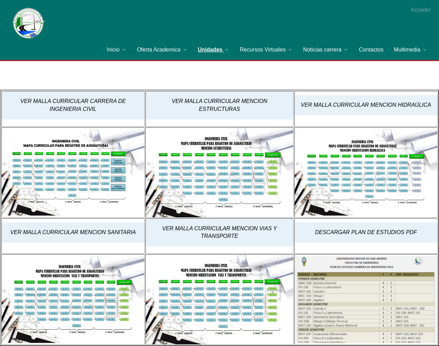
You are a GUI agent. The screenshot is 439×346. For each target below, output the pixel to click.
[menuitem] (117, 49)
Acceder (421, 10)
